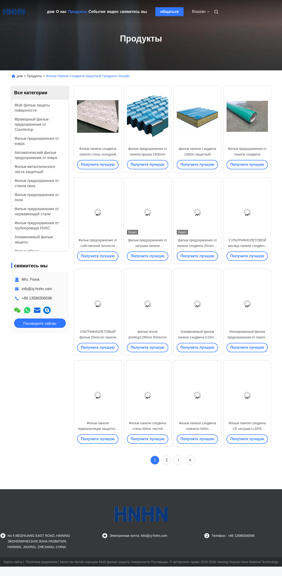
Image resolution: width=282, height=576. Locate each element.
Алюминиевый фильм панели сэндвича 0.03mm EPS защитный (197, 337)
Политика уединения (41, 562)
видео (112, 12)
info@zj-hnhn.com (37, 289)
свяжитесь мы (133, 12)
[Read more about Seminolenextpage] (178, 460)
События (97, 12)
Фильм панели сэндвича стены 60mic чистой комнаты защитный (147, 428)
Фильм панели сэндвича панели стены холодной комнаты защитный (97, 154)
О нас (61, 12)
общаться (169, 12)
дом (51, 12)
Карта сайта (13, 562)
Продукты (77, 12)
